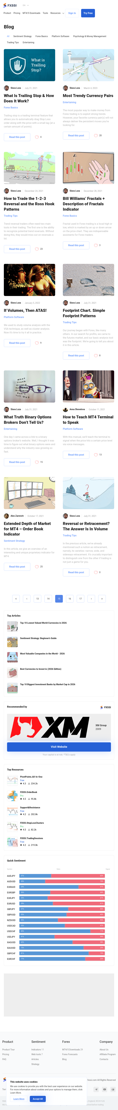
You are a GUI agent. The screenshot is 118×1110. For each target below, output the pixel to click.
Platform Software (60, 36)
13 (37, 599)
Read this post (17, 137)
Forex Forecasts (70, 1054)
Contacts (104, 1059)
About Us (104, 1049)
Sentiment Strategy (22, 36)
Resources (55, 13)
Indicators (37, 1049)
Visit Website (59, 746)
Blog (64, 1059)
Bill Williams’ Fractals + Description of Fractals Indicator (84, 203)
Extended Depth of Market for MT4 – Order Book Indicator (27, 528)
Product (7, 13)
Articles (35, 1059)
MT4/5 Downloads (31, 13)
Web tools (37, 1054)
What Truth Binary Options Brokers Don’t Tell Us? (27, 420)
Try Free (88, 13)
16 (70, 599)
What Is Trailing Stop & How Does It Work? (29, 98)
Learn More (18, 1099)
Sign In (72, 13)
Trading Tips (13, 42)
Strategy (35, 1064)
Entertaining (28, 42)
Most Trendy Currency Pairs (88, 95)
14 (48, 599)
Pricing (17, 13)
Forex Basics (41, 36)
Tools (45, 13)
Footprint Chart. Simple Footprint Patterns (84, 313)
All (8, 36)
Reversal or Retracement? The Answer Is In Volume (86, 526)
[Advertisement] (59, 995)
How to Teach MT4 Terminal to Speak (88, 420)
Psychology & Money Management (89, 36)
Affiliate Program (108, 1054)
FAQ (4, 1059)
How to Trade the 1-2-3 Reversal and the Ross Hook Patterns (29, 203)
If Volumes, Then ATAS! (25, 310)
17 (80, 599)
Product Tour (8, 1049)
